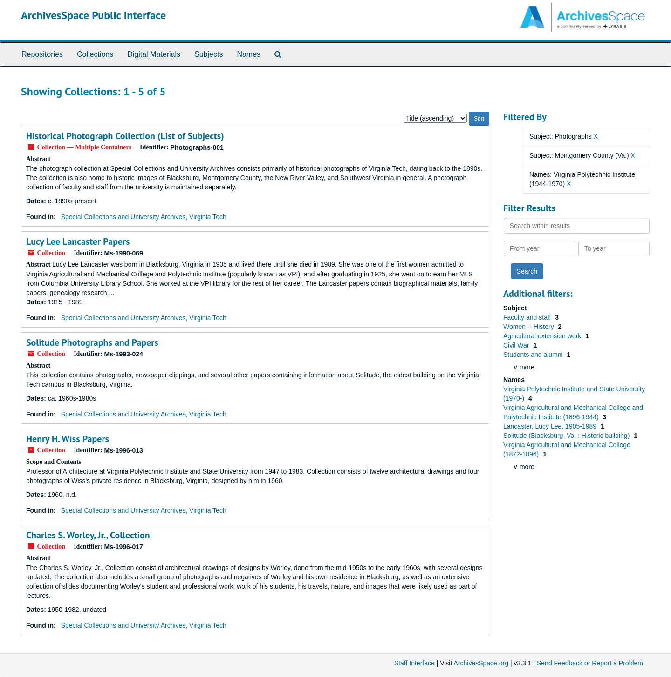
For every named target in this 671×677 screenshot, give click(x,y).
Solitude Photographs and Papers (92, 342)
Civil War (517, 345)
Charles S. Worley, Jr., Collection (88, 535)
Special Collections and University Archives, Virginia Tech (143, 217)
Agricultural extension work (543, 336)
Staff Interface (414, 663)
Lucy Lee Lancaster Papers (78, 241)
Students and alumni (534, 354)
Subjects (208, 54)
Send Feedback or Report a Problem (590, 663)
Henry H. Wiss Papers (67, 439)
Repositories (42, 54)
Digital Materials (153, 54)
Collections (95, 54)
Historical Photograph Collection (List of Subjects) (125, 136)
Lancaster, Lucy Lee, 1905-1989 (550, 426)
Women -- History (529, 326)
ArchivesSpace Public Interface (93, 15)
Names (248, 54)
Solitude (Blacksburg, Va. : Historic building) (567, 435)
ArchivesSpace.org (480, 663)
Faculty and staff (528, 317)
